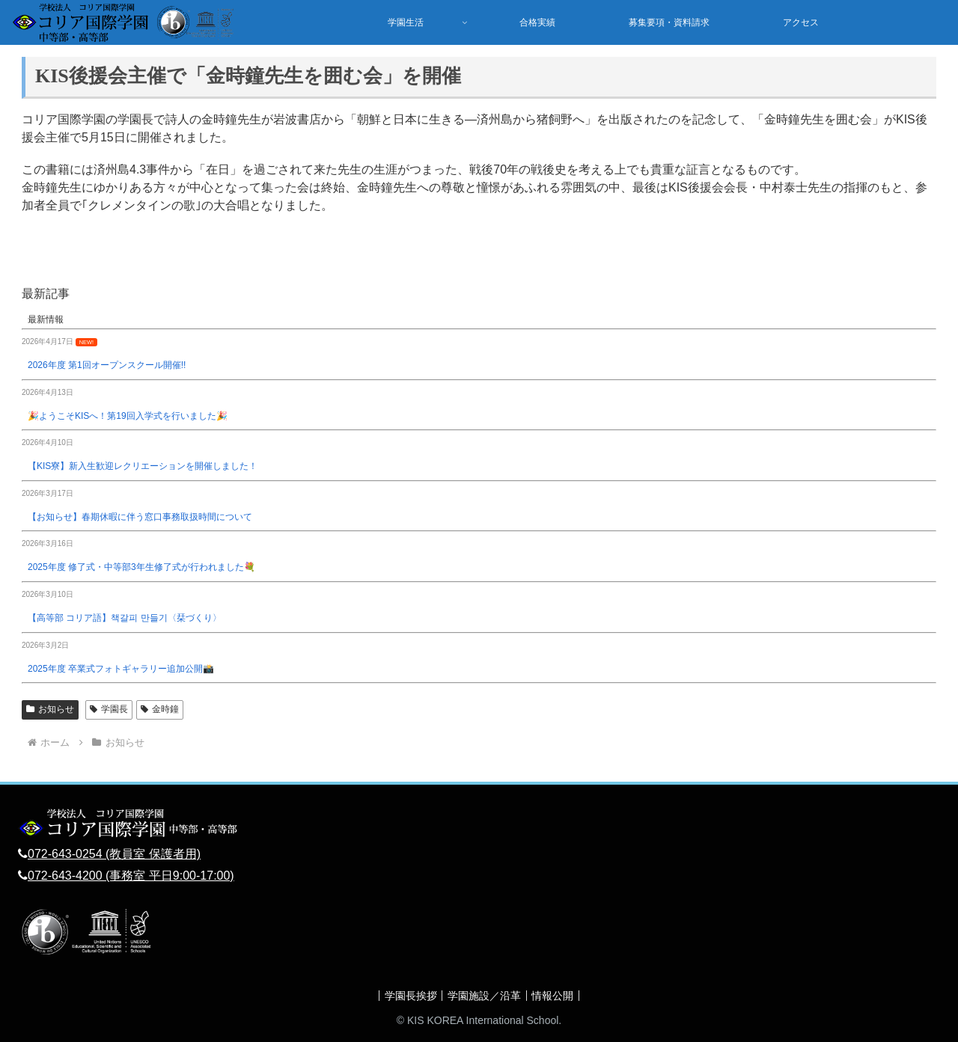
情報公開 (558, 995)
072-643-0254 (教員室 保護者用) (114, 854)
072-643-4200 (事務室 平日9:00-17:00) (131, 875)
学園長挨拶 (405, 995)
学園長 (109, 709)
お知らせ (50, 709)
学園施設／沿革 (484, 995)
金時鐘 (160, 709)
